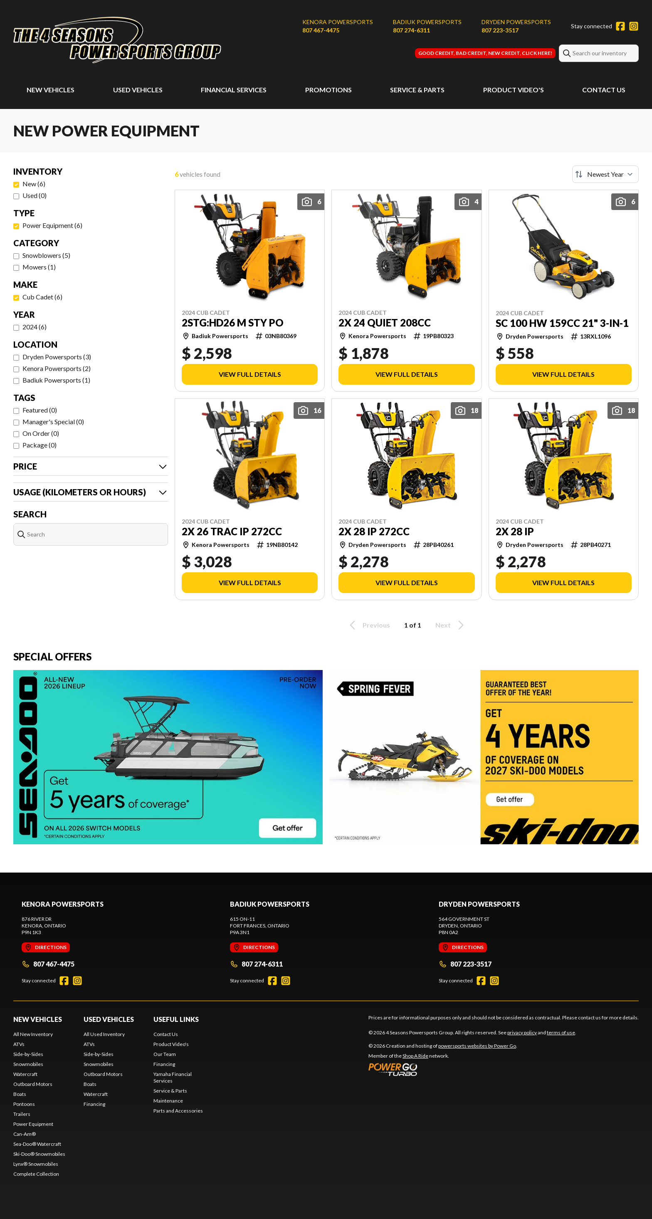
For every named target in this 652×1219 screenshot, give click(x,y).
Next (451, 625)
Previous (368, 625)
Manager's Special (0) (53, 421)
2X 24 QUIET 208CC (384, 323)
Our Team (164, 1054)
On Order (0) (40, 433)
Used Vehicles (138, 90)
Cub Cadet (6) (42, 297)
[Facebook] (620, 26)
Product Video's (513, 90)
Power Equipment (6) (52, 225)
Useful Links (176, 1019)
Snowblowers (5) (46, 255)
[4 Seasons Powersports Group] (117, 40)
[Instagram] (634, 26)
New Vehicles (50, 90)
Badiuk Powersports (427, 21)
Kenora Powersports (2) (56, 368)
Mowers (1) (39, 267)
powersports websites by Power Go (477, 1046)
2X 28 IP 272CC (374, 531)
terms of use (561, 1032)
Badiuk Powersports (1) (56, 380)
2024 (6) (34, 327)
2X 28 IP (515, 531)
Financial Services (234, 90)
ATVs (19, 1044)
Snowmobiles (28, 1064)
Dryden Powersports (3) (56, 357)
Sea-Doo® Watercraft (37, 1144)
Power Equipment (33, 1124)
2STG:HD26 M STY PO (233, 323)
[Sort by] (605, 174)
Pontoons (24, 1104)
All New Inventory (33, 1034)
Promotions (328, 90)
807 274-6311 (411, 30)
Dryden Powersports (516, 21)
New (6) (33, 184)
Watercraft (25, 1074)
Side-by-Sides (28, 1054)
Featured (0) (39, 410)
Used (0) (34, 195)
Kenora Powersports (337, 21)
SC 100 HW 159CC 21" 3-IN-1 (562, 323)
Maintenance (168, 1101)
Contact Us (603, 90)
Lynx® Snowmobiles (35, 1164)
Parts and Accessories (178, 1111)
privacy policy (522, 1032)
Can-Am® (24, 1134)
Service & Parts (417, 90)
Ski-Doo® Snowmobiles (39, 1154)
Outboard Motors (32, 1084)
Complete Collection (36, 1174)
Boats (19, 1094)
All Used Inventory (104, 1034)
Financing (94, 1104)
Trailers (21, 1114)
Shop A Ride (415, 1056)
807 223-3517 (500, 30)
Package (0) (39, 445)
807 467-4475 (320, 30)
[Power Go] (442, 1069)
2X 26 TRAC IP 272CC (232, 531)
